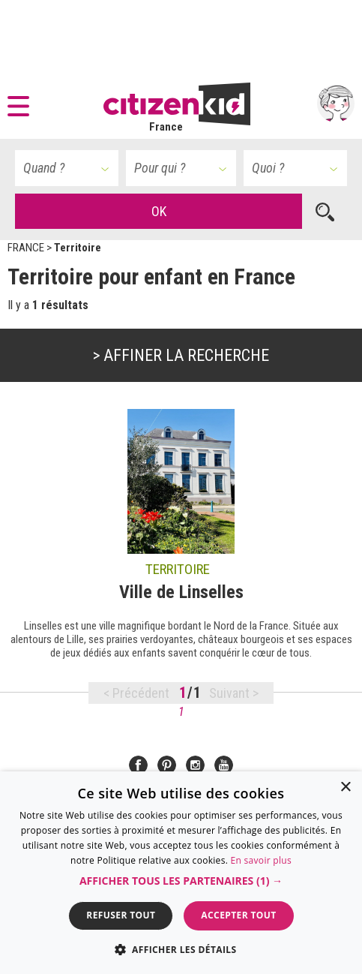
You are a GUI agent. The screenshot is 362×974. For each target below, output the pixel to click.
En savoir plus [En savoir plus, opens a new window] (261, 860)
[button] (22, 103)
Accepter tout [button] (238, 915)
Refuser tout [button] (120, 915)
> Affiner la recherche (181, 355)
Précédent (140, 693)
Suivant (231, 693)
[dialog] (181, 872)
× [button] (345, 787)
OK (158, 211)
